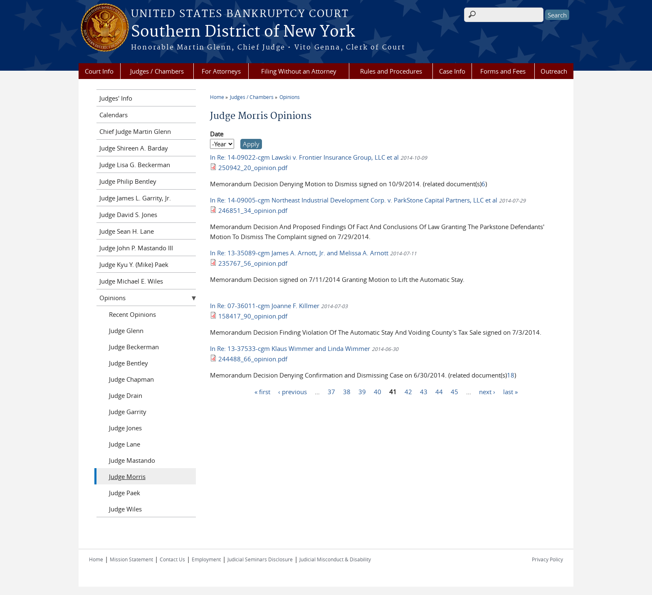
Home (217, 97)
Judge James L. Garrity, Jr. (135, 198)
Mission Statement (131, 559)
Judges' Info (115, 98)
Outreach (554, 71)
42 (408, 391)
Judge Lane (124, 444)
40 (377, 391)
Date (216, 134)
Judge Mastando (132, 460)
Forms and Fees (503, 71)
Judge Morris (127, 476)
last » (510, 391)
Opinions (289, 97)
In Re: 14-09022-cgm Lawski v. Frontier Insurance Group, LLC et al (304, 157)
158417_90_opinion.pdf (252, 316)
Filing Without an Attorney (298, 71)
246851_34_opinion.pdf (252, 210)
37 (331, 391)
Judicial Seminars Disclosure (260, 559)
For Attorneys (221, 71)
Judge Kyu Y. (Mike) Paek (133, 264)
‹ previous (292, 391)
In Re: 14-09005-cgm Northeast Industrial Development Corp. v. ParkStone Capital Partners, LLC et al (353, 200)
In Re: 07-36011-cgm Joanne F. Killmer (264, 305)
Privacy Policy (547, 559)
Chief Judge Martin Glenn (135, 131)
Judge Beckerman (134, 347)
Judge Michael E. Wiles (131, 281)
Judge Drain (125, 395)
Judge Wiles (125, 509)
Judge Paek (124, 493)
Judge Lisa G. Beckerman (134, 164)
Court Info (99, 71)
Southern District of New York (243, 32)
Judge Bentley (128, 363)
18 (510, 375)
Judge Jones (125, 428)
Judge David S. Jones (128, 214)
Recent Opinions (132, 314)
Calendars (113, 115)
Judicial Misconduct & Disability (335, 559)
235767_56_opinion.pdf (252, 263)
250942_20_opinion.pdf (252, 167)
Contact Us (172, 559)
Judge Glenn (126, 330)
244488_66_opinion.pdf (252, 359)
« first (262, 391)
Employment (206, 559)
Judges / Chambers (157, 71)
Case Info (452, 71)
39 (362, 391)
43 (423, 391)
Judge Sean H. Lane (126, 231)
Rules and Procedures (391, 71)
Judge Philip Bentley (127, 181)
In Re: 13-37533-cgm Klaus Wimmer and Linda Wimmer (290, 348)
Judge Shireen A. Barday (133, 148)
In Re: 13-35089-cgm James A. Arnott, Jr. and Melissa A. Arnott (299, 253)
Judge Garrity (127, 411)
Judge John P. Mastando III (136, 248)
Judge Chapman (131, 379)
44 (439, 391)
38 (347, 391)
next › (487, 391)
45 (454, 391)
